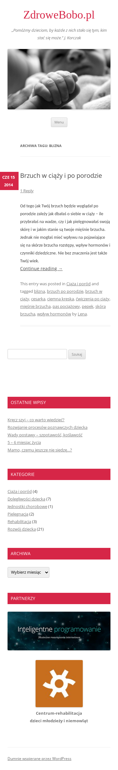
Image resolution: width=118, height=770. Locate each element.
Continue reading (41, 268)
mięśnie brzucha (35, 306)
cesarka (38, 299)
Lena (82, 314)
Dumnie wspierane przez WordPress (39, 758)
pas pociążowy (66, 306)
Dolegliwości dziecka (26, 499)
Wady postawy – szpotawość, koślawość (45, 435)
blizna (39, 291)
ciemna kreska (60, 299)
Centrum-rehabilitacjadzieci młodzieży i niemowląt (59, 713)
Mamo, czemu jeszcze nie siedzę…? (40, 450)
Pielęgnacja (18, 514)
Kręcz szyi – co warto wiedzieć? (36, 420)
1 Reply (27, 191)
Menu (59, 122)
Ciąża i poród (78, 284)
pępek (87, 306)
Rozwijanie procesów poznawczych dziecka (47, 427)
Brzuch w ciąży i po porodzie (61, 175)
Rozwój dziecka (22, 529)
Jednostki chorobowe (27, 506)
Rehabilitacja (19, 521)
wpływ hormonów (54, 314)
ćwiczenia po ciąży (93, 299)
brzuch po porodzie (65, 291)
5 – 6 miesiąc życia (24, 442)
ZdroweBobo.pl (59, 14)
